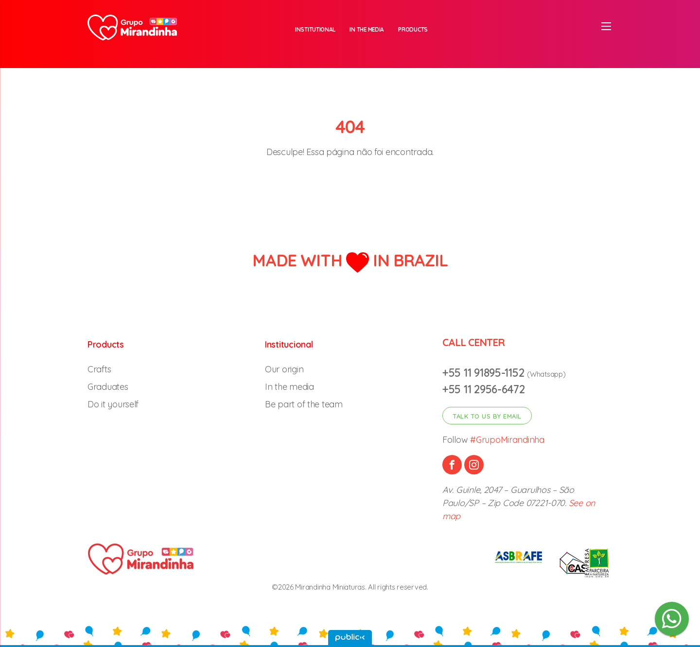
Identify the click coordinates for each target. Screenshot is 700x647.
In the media (367, 29)
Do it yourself (113, 404)
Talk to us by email (487, 416)
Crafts (99, 369)
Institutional (315, 29)
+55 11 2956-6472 (483, 389)
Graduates (108, 386)
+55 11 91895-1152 (484, 373)
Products (413, 29)
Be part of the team (304, 404)
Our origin (284, 369)
